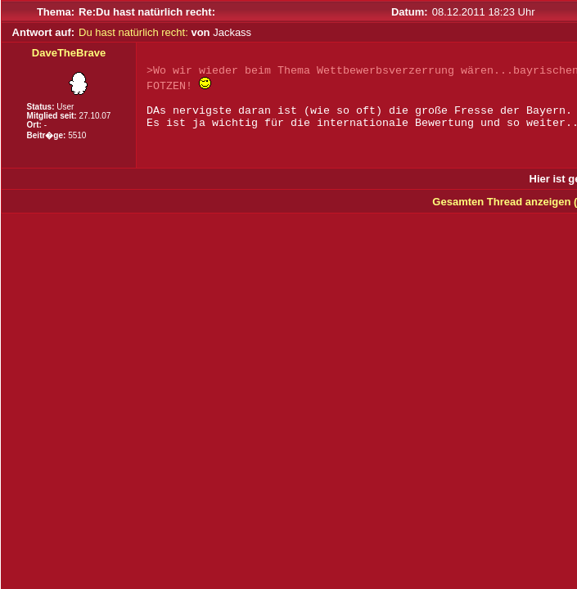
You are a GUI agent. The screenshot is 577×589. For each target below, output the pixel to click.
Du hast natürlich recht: (133, 32)
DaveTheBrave (69, 53)
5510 (77, 135)
